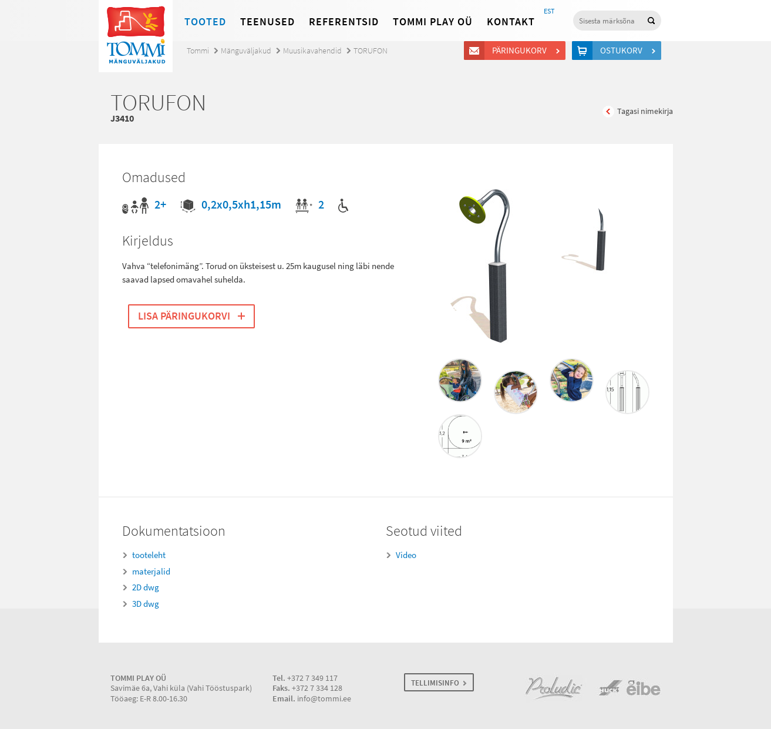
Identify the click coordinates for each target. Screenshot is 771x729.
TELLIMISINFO (435, 683)
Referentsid (344, 22)
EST (549, 11)
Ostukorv (623, 50)
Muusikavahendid (312, 50)
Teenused (267, 22)
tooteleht (149, 555)
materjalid (151, 571)
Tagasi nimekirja (645, 111)
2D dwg (145, 587)
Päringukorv (521, 50)
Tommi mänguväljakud (136, 36)
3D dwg (145, 604)
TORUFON (370, 50)
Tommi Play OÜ (433, 22)
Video (406, 555)
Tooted (205, 22)
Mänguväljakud (246, 50)
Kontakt (511, 22)
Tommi (198, 50)
